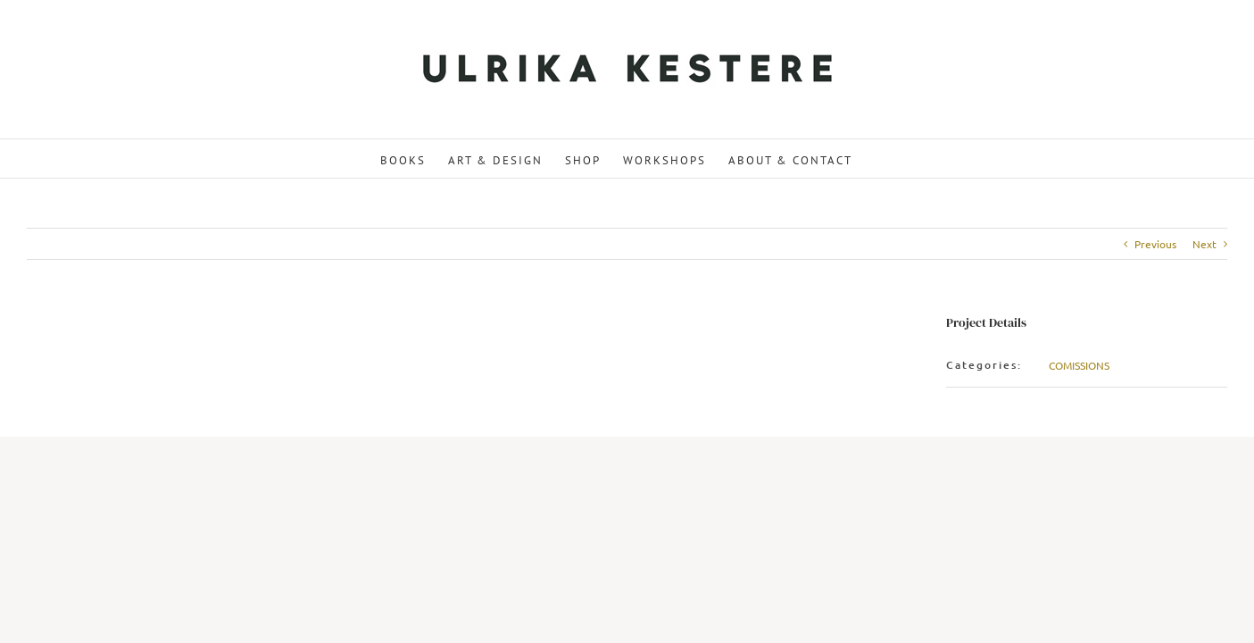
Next (1204, 244)
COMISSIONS (1079, 365)
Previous (1155, 244)
